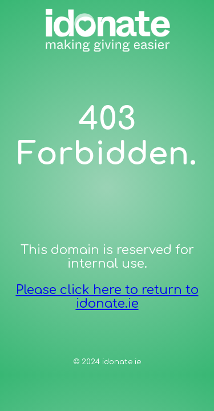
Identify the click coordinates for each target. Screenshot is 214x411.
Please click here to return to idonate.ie (107, 297)
